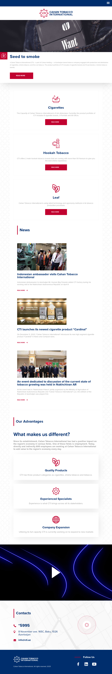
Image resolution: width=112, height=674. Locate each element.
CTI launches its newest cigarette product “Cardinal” (52, 329)
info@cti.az (24, 640)
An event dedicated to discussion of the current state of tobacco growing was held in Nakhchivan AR (54, 383)
